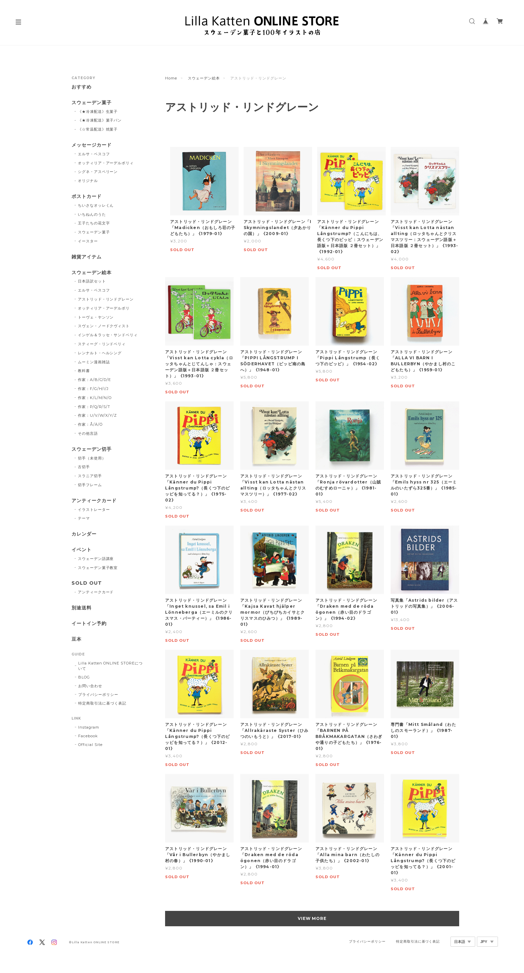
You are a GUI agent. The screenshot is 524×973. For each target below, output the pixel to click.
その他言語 (88, 433)
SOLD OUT (87, 583)
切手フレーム (90, 484)
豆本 (77, 639)
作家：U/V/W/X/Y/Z (97, 415)
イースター (88, 241)
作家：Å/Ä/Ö (90, 424)
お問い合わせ (90, 686)
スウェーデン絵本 (204, 78)
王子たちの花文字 (94, 223)
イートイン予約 (89, 623)
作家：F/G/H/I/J (93, 388)
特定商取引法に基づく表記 (102, 703)
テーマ (84, 518)
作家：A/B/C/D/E (94, 379)
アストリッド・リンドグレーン (106, 299)
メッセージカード (92, 145)
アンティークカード (94, 501)
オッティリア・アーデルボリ (104, 308)
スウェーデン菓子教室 (98, 567)
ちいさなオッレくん (96, 205)
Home (171, 78)
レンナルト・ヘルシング (100, 353)
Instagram (88, 727)
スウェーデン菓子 (92, 103)
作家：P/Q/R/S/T (94, 406)
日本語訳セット (92, 281)
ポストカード (87, 196)
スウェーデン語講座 (96, 558)
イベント (82, 550)
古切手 (84, 466)
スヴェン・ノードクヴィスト (104, 326)
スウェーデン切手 (92, 449)
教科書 (84, 370)
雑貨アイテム (87, 257)
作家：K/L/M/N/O (95, 397)
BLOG (84, 677)
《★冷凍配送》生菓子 (98, 111)
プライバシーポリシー (98, 694)
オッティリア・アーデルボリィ (106, 163)
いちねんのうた (92, 214)
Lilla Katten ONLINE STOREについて (110, 666)
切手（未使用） (92, 458)
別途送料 (82, 608)
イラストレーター (94, 509)
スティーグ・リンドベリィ (102, 344)
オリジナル (88, 180)
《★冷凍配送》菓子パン (100, 120)
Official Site (90, 744)
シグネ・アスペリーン (98, 171)
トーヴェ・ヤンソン (96, 317)
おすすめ (82, 87)
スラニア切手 (90, 475)
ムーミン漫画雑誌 (94, 362)
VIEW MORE (312, 918)
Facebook (88, 736)
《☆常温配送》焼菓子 (98, 129)
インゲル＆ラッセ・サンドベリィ (108, 335)
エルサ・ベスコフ (94, 154)
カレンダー (84, 534)
